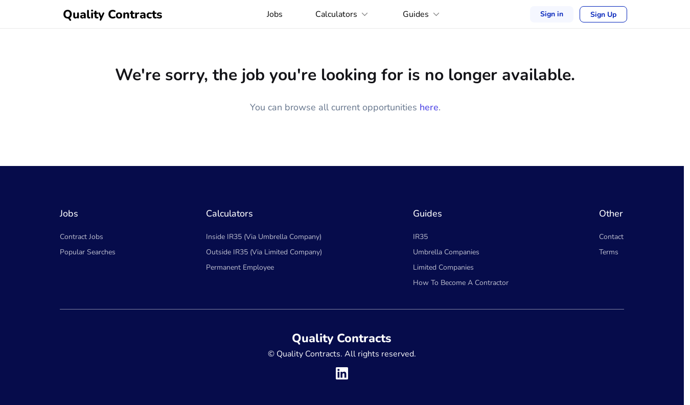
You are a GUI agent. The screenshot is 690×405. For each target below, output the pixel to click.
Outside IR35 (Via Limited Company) (264, 252)
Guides (422, 14)
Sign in (551, 14)
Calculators (342, 14)
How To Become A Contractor (461, 283)
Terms (608, 252)
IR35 (420, 237)
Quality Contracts (113, 14)
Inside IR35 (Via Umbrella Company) (263, 237)
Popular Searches (88, 252)
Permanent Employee (240, 267)
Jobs (275, 14)
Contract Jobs (81, 237)
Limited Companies (443, 267)
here (429, 107)
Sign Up (603, 14)
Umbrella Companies (446, 252)
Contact (611, 237)
